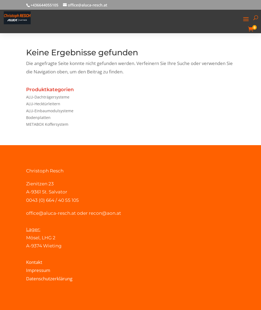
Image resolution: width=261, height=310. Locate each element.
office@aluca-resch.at (51, 213)
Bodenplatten (38, 117)
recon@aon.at (105, 213)
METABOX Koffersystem (47, 124)
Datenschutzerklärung (49, 278)
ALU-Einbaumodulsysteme (49, 110)
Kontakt (34, 262)
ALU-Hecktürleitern (43, 103)
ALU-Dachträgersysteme (47, 97)
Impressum (38, 270)
